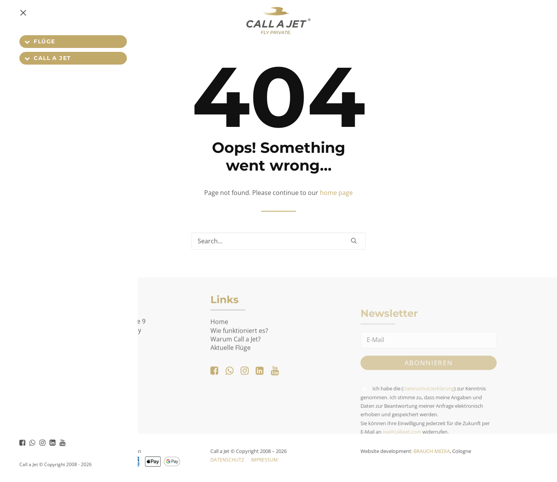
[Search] (278, 241)
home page (336, 192)
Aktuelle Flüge (230, 375)
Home (219, 349)
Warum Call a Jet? (235, 366)
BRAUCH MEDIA (431, 451)
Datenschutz (227, 459)
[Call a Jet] (278, 20)
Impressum (264, 459)
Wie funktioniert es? (239, 358)
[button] (18, 20)
